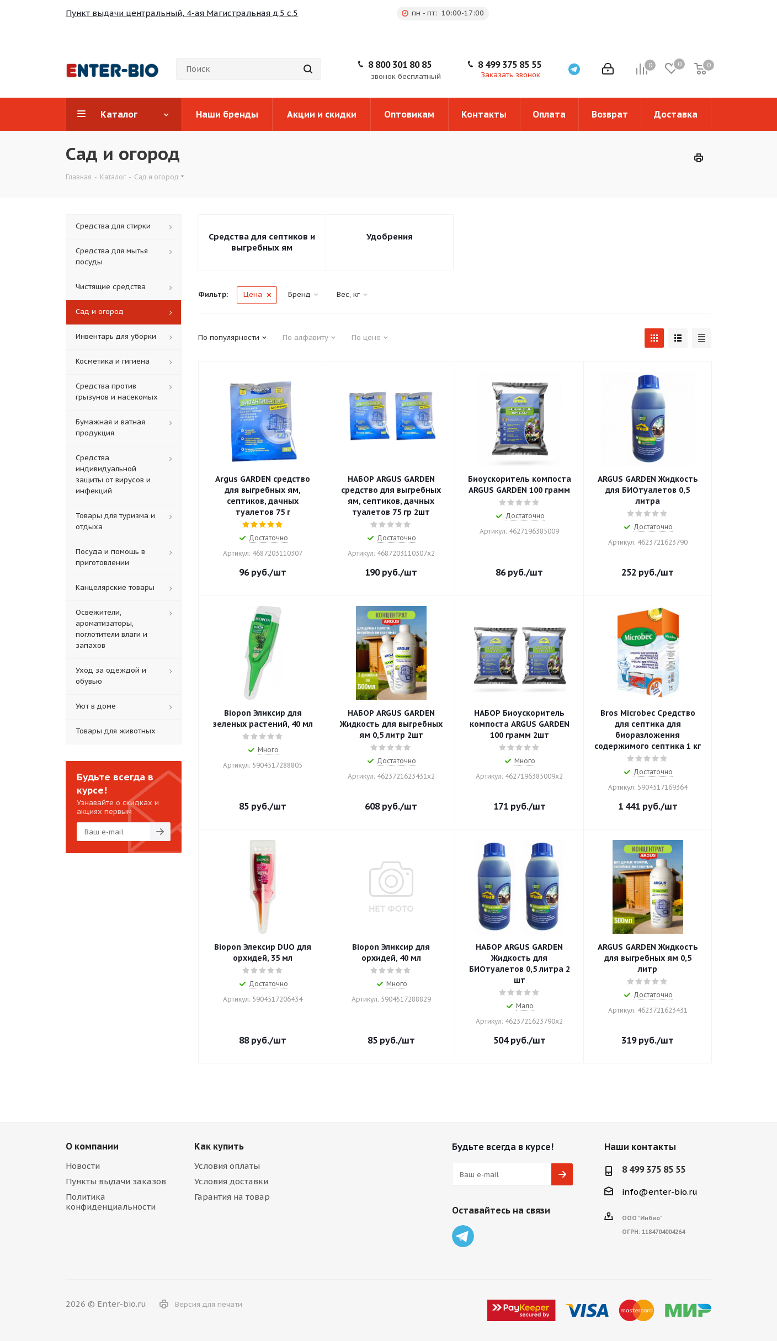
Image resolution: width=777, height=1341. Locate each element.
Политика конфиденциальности (111, 1201)
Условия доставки (231, 1181)
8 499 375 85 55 (509, 65)
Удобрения (389, 236)
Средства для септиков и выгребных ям (262, 242)
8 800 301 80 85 (400, 64)
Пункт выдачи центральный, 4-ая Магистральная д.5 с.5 (182, 13)
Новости (83, 1166)
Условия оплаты (227, 1166)
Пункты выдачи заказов (116, 1181)
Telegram (463, 1236)
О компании (92, 1146)
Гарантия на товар (232, 1196)
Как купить (219, 1146)
